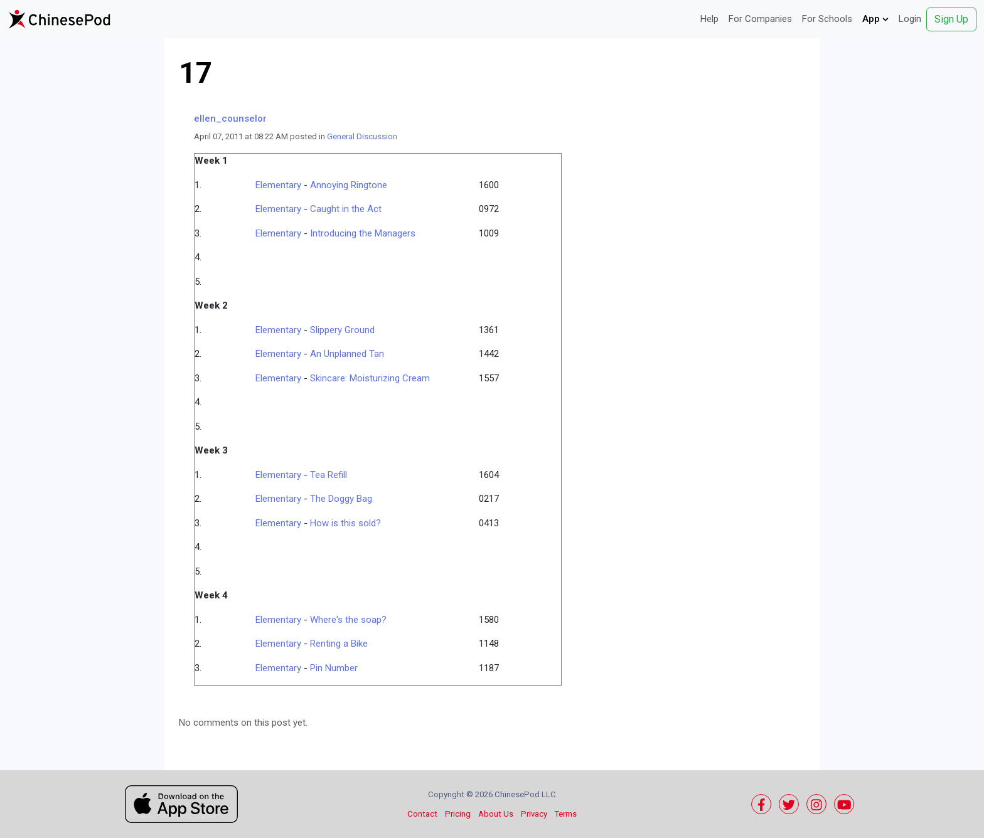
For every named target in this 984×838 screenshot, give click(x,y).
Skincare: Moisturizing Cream (370, 378)
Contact (422, 814)
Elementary (278, 185)
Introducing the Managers (362, 233)
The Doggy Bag (341, 498)
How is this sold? (345, 523)
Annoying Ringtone (348, 185)
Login (910, 18)
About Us (495, 814)
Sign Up (951, 19)
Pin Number (334, 668)
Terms (566, 814)
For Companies (760, 18)
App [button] (875, 18)
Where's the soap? (348, 619)
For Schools (827, 18)
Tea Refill (328, 474)
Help (709, 18)
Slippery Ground (342, 330)
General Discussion (362, 136)
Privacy (534, 814)
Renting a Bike (339, 643)
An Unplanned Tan (347, 353)
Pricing (458, 814)
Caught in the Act (346, 209)
